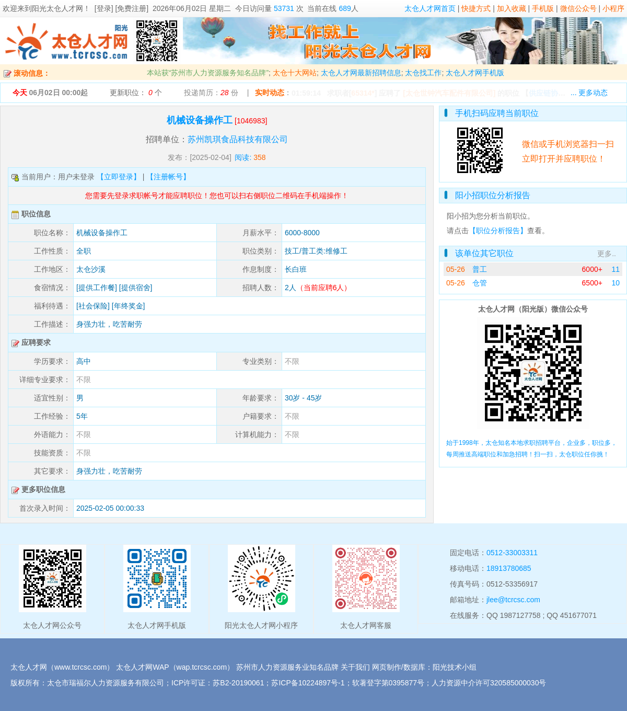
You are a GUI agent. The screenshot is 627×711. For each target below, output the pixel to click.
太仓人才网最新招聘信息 (361, 72)
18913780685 (508, 568)
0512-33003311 (512, 552)
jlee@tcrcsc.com (513, 599)
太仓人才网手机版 (475, 72)
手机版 (543, 8)
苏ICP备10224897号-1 (307, 683)
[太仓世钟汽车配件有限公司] (449, 93)
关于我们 (355, 667)
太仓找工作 (423, 72)
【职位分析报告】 (498, 230)
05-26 (455, 269)
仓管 (479, 283)
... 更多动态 (589, 92)
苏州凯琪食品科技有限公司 (238, 139)
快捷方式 (476, 8)
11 (615, 269)
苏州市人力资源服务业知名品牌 (287, 667)
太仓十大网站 (295, 72)
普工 (479, 269)
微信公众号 (578, 8)
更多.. (606, 253)
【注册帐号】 (168, 177)
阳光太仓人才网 (57, 8)
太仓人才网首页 (430, 8)
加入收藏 (511, 8)
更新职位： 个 (136, 92)
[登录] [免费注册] (121, 8)
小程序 (613, 8)
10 (615, 283)
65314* (362, 93)
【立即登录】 (119, 177)
